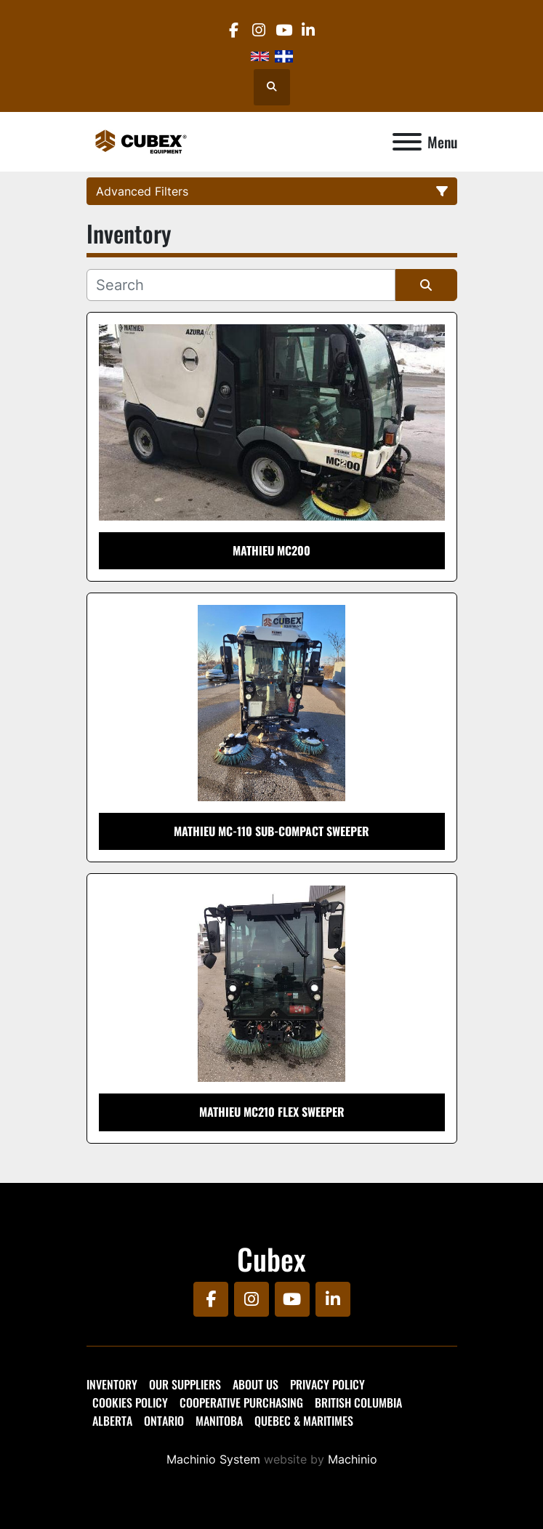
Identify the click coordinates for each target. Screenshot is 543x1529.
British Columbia (358, 1402)
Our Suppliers (185, 1384)
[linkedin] (309, 30)
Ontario (164, 1420)
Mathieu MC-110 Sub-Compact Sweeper (271, 831)
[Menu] (407, 142)
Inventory (112, 1384)
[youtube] (284, 30)
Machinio (352, 1459)
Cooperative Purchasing (241, 1402)
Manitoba (219, 1420)
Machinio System (213, 1459)
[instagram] (258, 30)
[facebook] (234, 30)
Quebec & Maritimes (303, 1420)
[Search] (241, 285)
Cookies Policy (130, 1402)
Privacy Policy (327, 1384)
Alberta (112, 1420)
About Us (255, 1384)
